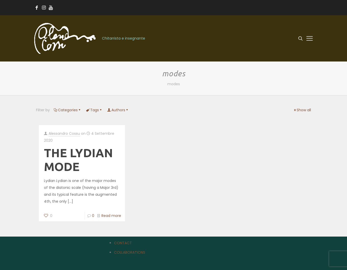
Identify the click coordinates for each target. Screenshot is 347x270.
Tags (94, 110)
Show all (302, 110)
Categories (67, 110)
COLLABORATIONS (129, 252)
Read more (111, 215)
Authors (118, 110)
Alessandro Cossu (64, 133)
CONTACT (123, 243)
